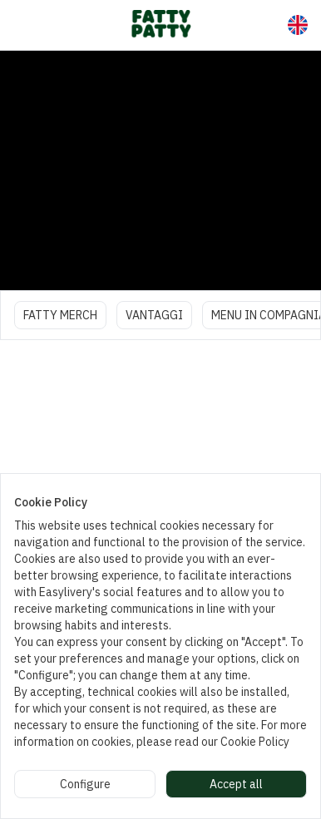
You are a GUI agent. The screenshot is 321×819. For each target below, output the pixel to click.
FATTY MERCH (60, 315)
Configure (85, 784)
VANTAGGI (154, 315)
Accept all (236, 784)
